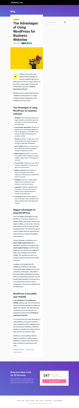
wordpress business (30, 349)
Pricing (32, 400)
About (36, 400)
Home (61, 7)
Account (63, 24)
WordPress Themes (65, 10)
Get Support (63, 13)
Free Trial (67, 16)
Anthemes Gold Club (67, 20)
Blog (23, 400)
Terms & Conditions (57, 400)
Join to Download (54, 381)
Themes (19, 400)
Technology (16, 19)
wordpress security (17, 352)
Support (27, 400)
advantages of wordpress (19, 349)
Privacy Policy (48, 400)
